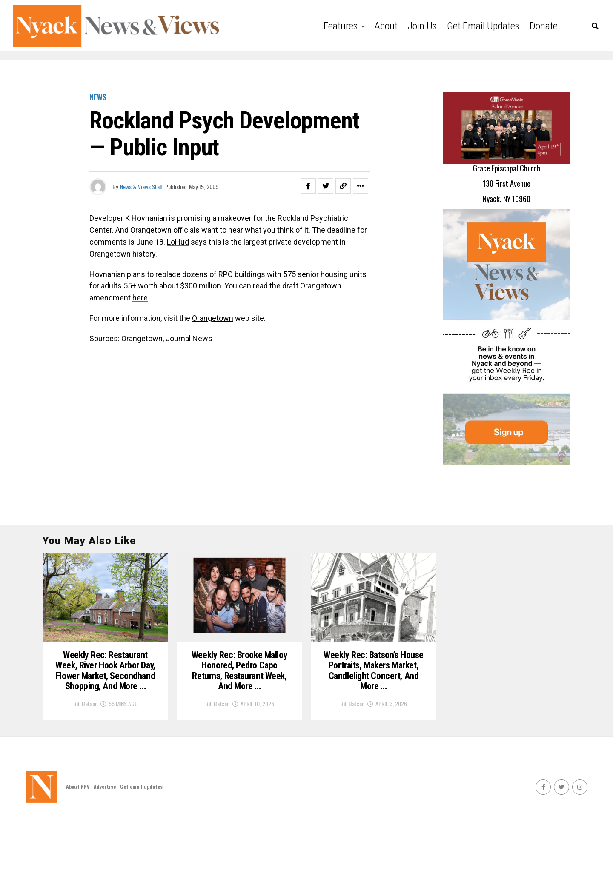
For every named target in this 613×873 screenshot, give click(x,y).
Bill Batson (85, 756)
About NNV (77, 839)
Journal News (189, 338)
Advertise (105, 839)
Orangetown (142, 338)
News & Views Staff (141, 186)
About (386, 26)
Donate (544, 26)
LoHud (178, 241)
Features (341, 26)
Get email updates (483, 26)
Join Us (422, 26)
